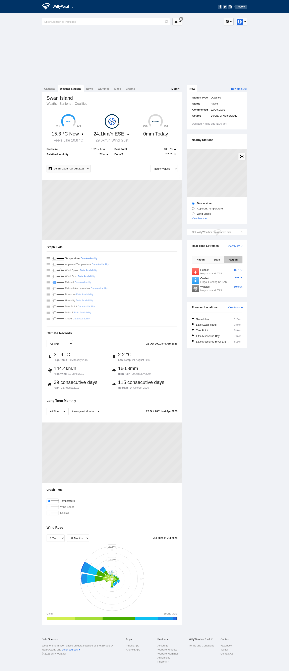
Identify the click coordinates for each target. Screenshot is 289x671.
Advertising (163, 657)
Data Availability (89, 258)
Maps (117, 88)
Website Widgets (167, 649)
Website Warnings (167, 653)
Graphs (130, 88)
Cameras (49, 88)
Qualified (81, 103)
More (174, 88)
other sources (70, 649)
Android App (133, 649)
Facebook (226, 645)
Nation (200, 259)
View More (198, 218)
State (217, 259)
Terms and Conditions (201, 645)
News (89, 88)
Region (233, 259)
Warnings (104, 88)
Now (192, 88)
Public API (163, 661)
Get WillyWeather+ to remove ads (211, 232)
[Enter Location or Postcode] (106, 21)
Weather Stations (70, 88)
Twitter (224, 649)
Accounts (162, 645)
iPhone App (132, 645)
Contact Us (227, 653)
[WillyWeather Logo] (60, 6)
